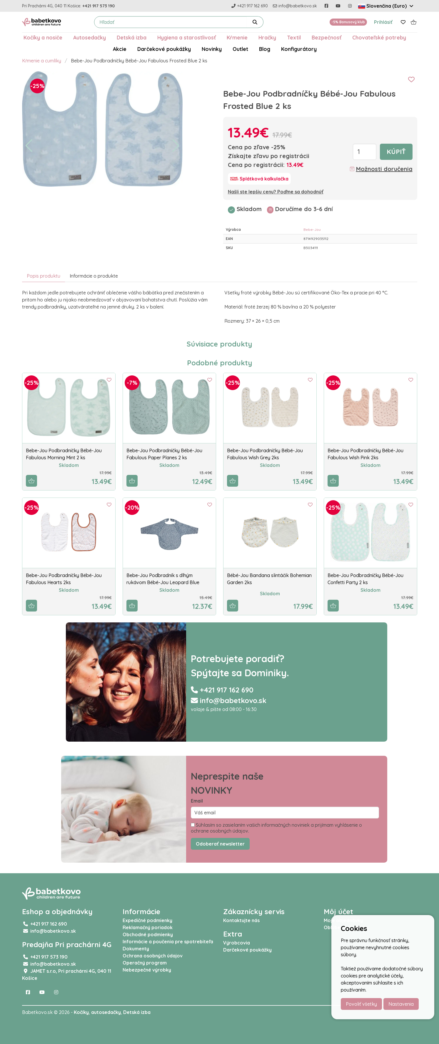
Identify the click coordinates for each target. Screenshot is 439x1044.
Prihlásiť (383, 22)
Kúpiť (396, 152)
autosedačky (106, 1012)
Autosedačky (89, 37)
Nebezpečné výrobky (147, 970)
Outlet (240, 49)
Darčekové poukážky (164, 49)
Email (197, 801)
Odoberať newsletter (220, 844)
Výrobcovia (236, 943)
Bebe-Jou (312, 229)
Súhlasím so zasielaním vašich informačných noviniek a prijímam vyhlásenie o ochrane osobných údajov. (276, 828)
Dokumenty (136, 949)
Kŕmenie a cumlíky (41, 61)
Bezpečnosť (326, 37)
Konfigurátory (299, 49)
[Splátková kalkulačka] (259, 179)
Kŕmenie (237, 37)
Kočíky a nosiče (43, 37)
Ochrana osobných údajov (153, 956)
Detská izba (131, 37)
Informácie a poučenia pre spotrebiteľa (168, 941)
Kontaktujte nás (241, 920)
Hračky (267, 37)
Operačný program (145, 963)
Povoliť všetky (361, 1004)
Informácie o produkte (94, 276)
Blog (264, 49)
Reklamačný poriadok (148, 927)
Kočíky (81, 1012)
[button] (29, 145)
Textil (294, 37)
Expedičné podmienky (147, 920)
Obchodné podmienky (148, 934)
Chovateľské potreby (379, 37)
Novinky (212, 49)
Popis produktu (43, 276)
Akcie (119, 49)
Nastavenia (401, 1004)
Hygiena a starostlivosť (186, 37)
